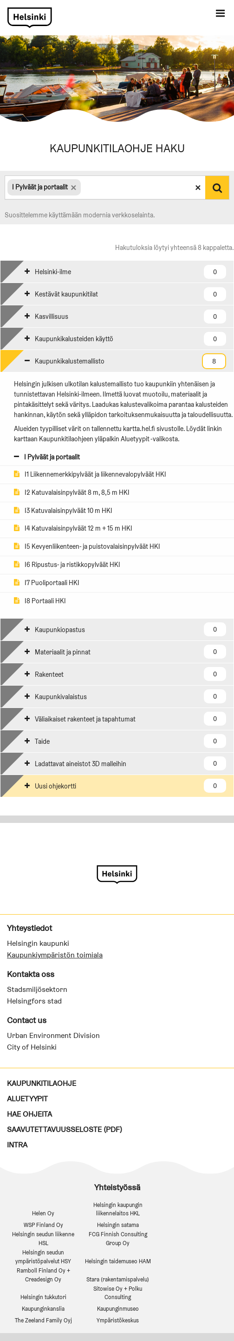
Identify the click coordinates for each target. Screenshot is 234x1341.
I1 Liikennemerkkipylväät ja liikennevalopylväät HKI (90, 474)
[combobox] (105, 187)
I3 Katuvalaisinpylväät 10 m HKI (63, 510)
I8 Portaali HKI (40, 601)
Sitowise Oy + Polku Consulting (117, 1293)
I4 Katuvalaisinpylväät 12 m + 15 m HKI (73, 528)
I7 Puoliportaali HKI (46, 583)
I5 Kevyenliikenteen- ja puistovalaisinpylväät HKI (87, 546)
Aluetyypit (27, 1099)
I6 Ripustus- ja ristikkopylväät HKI (67, 564)
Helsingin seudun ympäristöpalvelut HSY (43, 1257)
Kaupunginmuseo (118, 1308)
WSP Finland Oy (43, 1224)
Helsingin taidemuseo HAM (118, 1261)
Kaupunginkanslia (43, 1308)
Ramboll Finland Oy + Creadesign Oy (43, 1275)
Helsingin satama (118, 1224)
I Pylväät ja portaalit (47, 457)
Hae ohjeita (29, 1114)
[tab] (117, 271)
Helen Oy (43, 1213)
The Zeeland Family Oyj (43, 1320)
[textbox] (83, 187)
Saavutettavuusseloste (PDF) (64, 1129)
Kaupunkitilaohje (41, 1083)
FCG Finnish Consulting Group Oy (118, 1239)
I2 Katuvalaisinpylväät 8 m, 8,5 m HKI (72, 492)
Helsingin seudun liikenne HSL (43, 1239)
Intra (17, 1145)
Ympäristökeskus (118, 1320)
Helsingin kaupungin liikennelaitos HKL (118, 1209)
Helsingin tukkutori (43, 1297)
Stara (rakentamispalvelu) (117, 1279)
